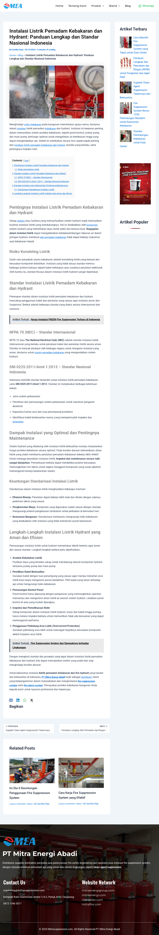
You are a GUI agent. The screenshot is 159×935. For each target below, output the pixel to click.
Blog (21, 55)
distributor (88, 677)
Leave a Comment (18, 803)
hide (26, 160)
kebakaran (51, 128)
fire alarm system (34, 685)
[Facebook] (11, 700)
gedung (21, 220)
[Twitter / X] (31, 700)
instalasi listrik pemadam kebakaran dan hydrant (50, 145)
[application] (102, 6)
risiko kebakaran (33, 124)
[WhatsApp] (146, 5)
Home (12, 55)
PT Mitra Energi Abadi (54, 677)
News (31, 803)
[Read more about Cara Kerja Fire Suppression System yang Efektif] (81, 772)
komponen (92, 224)
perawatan (18, 421)
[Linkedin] (17, 700)
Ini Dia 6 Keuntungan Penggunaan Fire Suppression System (30, 792)
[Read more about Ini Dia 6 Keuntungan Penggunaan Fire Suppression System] (32, 770)
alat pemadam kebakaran (54, 237)
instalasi (21, 128)
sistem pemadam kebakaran (50, 352)
